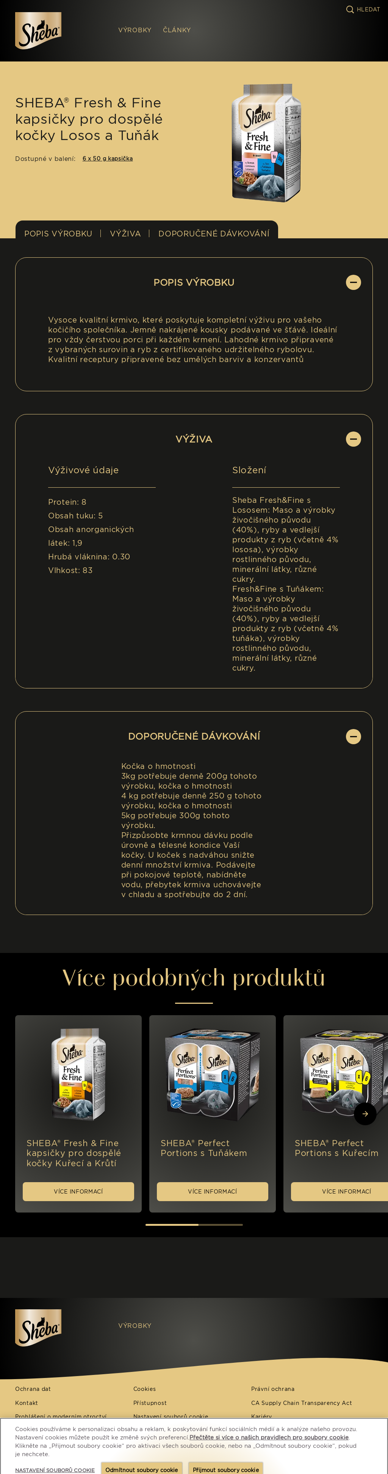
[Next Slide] (365, 1113)
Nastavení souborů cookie (170, 1417)
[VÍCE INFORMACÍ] (78, 1191)
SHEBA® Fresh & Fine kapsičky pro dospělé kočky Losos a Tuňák (89, 118)
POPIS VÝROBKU (58, 233)
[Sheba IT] (55, 1327)
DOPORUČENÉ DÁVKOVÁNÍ (213, 233)
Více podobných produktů (194, 977)
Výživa (125, 233)
